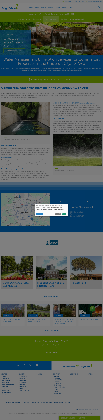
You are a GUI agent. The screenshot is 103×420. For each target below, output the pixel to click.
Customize (39, 214)
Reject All (58, 214)
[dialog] (51, 210)
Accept (64, 214)
